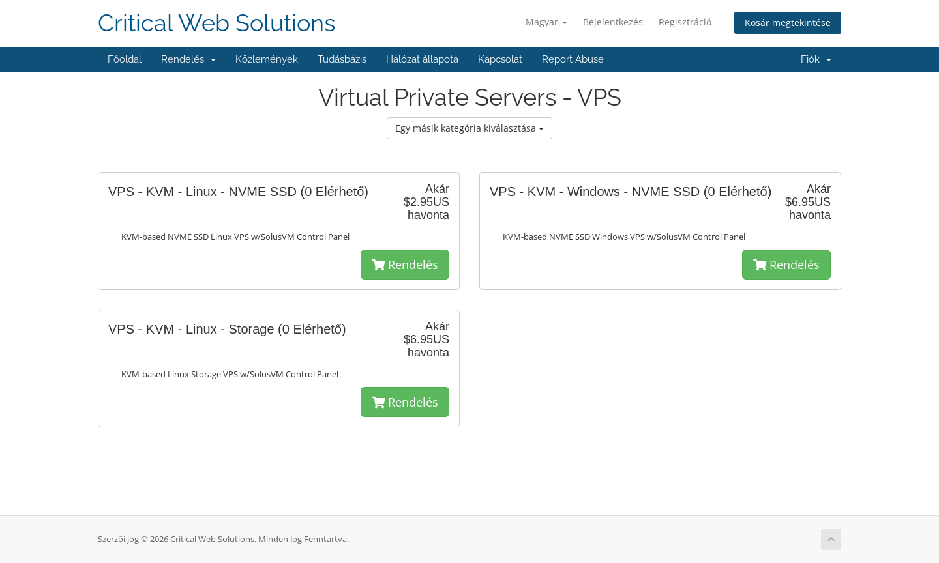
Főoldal (125, 59)
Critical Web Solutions (216, 23)
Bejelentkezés (613, 22)
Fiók (816, 59)
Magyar (546, 22)
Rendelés (188, 59)
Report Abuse (573, 59)
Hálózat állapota (422, 59)
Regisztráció (685, 22)
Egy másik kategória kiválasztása (469, 128)
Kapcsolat (500, 59)
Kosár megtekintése (788, 22)
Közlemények (266, 59)
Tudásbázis (342, 59)
